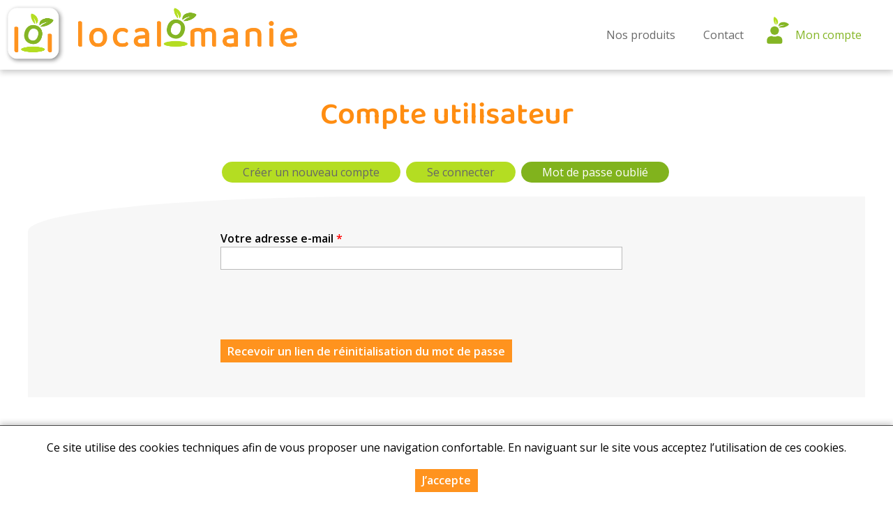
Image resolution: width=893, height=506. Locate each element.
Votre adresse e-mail (281, 238)
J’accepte (446, 480)
